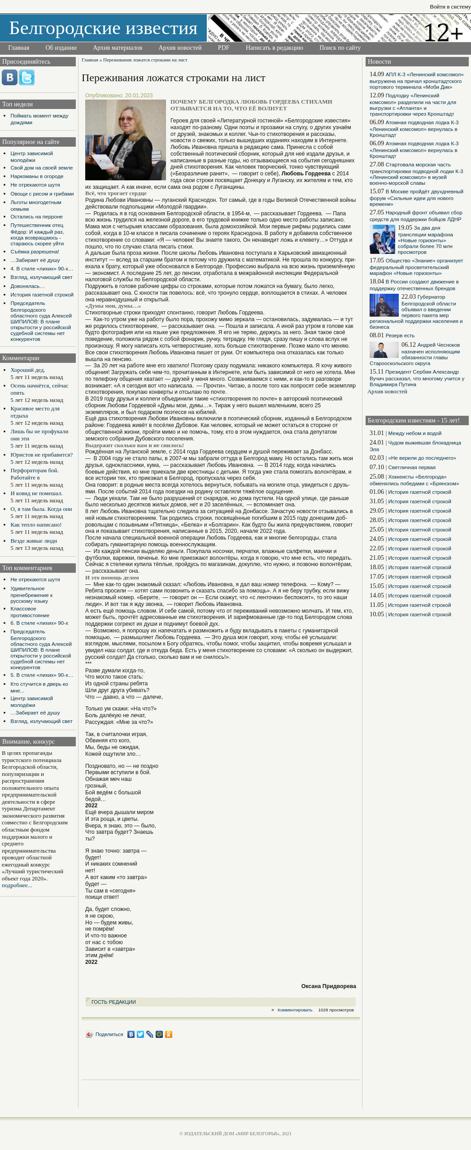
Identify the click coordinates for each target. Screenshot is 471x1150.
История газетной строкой (41, 294)
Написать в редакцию (274, 47)
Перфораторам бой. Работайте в (34, 474)
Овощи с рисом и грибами (42, 193)
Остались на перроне (36, 216)
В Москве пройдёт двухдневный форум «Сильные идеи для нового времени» (416, 197)
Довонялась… (27, 286)
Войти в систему (450, 6)
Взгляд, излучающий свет (41, 277)
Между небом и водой (414, 433)
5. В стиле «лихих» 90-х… (41, 675)
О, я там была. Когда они (41, 508)
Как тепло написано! (35, 524)
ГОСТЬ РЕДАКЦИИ (114, 1002)
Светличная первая (412, 467)
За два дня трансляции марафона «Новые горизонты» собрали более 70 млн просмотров (425, 240)
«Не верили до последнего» (422, 458)
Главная (18, 47)
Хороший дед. (27, 369)
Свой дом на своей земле (41, 167)
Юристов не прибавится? (41, 454)
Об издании (61, 47)
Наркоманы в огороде (36, 176)
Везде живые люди (33, 540)
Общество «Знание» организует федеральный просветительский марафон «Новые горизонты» (416, 266)
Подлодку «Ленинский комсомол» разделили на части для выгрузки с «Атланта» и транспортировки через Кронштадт (413, 104)
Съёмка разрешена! (34, 251)
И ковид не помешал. (36, 493)
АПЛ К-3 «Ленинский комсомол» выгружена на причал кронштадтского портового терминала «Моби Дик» (417, 80)
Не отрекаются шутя (35, 184)
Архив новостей (179, 47)
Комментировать (295, 1009)
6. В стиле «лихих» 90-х (39, 623)
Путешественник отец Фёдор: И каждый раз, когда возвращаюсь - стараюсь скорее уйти (37, 234)
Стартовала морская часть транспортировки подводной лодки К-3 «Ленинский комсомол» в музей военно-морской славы (416, 173)
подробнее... (17, 885)
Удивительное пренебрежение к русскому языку (31, 594)
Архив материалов (117, 47)
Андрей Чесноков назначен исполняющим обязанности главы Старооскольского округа (415, 354)
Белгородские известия (103, 27)
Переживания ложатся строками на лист (145, 59)
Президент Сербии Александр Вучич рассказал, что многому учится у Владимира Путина (417, 378)
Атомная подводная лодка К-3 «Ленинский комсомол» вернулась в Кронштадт (414, 128)
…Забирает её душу (35, 260)
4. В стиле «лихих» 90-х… (41, 268)
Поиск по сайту (340, 47)
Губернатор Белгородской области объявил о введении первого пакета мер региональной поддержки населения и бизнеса (416, 312)
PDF (224, 47)
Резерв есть (400, 335)
